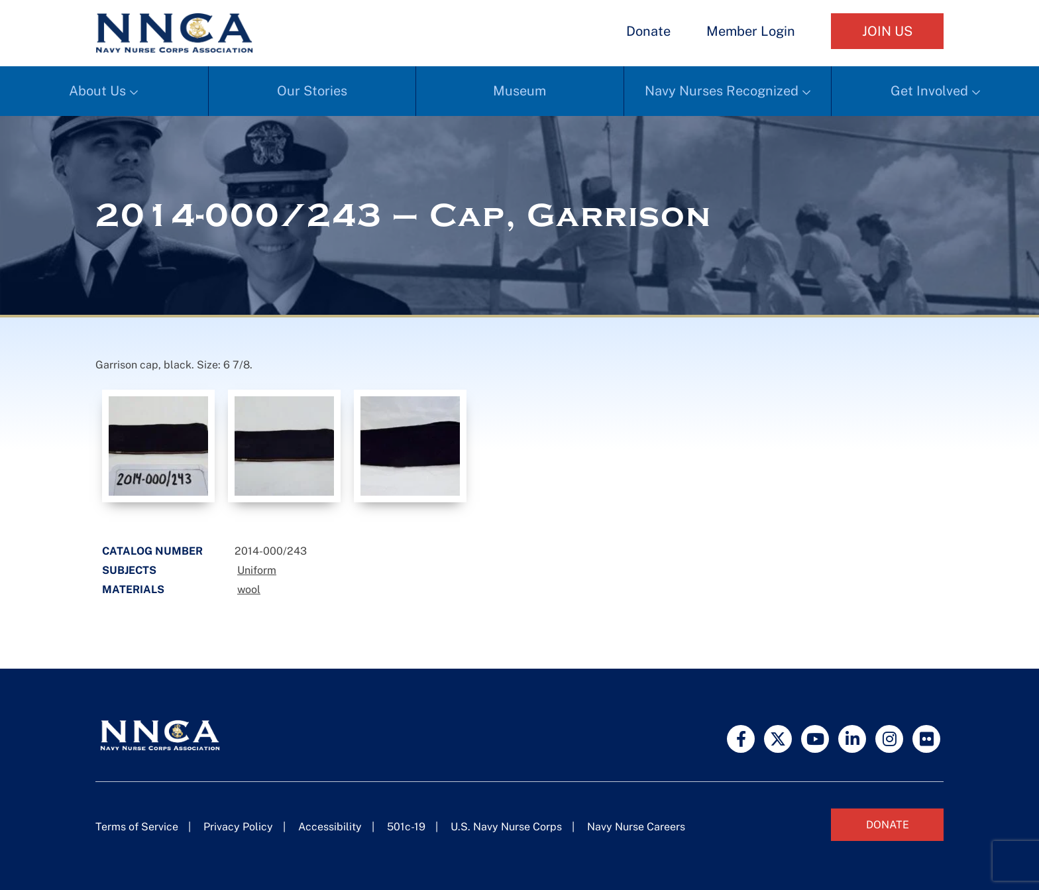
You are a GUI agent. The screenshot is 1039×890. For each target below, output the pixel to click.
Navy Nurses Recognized (721, 91)
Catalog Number (152, 551)
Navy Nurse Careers (636, 826)
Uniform (256, 570)
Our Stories (312, 91)
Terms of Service (136, 826)
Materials (133, 589)
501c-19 (406, 826)
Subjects (129, 570)
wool (248, 589)
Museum (519, 91)
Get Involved (929, 91)
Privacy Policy (238, 826)
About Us (97, 91)
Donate (648, 31)
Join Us (887, 31)
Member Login (750, 31)
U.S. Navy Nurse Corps (506, 826)
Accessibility (330, 826)
